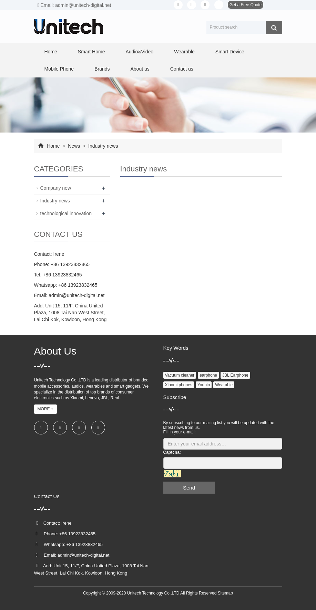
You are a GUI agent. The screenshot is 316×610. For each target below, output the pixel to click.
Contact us (181, 69)
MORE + (45, 409)
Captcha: (172, 452)
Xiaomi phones (178, 384)
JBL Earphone (235, 375)
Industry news (102, 146)
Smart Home (91, 51)
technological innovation (66, 213)
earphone (208, 375)
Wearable (184, 51)
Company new (55, 188)
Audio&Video (139, 51)
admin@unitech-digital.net (76, 295)
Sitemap (225, 593)
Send (189, 488)
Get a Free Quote (246, 4)
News (74, 146)
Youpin (203, 384)
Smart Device (229, 51)
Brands (102, 69)
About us (139, 69)
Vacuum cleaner (180, 375)
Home (50, 51)
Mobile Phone (59, 69)
